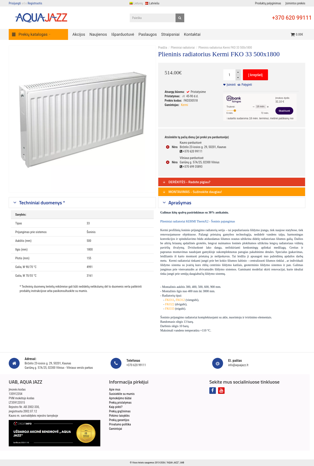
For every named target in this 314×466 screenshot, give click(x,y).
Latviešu (152, 3)
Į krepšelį (255, 75)
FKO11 (169, 300)
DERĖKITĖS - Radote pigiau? (186, 181)
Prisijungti (15, 3)
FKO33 (169, 308)
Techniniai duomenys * (41, 202)
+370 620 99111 (292, 18)
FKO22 (169, 304)
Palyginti (247, 84)
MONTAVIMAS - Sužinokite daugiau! (192, 191)
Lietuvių (136, 3)
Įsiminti (231, 84)
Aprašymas (179, 202)
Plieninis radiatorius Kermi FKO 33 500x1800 (225, 47)
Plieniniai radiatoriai (183, 47)
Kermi (184, 105)
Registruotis (35, 3)
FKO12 (180, 300)
